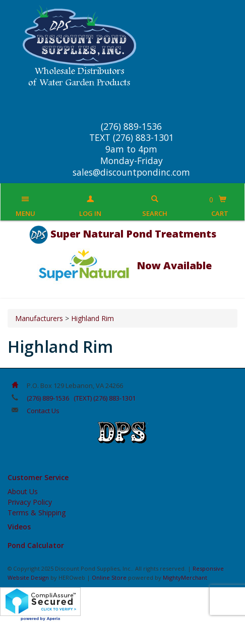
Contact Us (43, 410)
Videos (19, 526)
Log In (90, 213)
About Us (23, 491)
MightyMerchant (185, 577)
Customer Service (38, 477)
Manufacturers (39, 318)
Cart (219, 213)
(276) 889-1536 (48, 398)
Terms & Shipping (37, 512)
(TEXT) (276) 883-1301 (105, 398)
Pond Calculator (36, 545)
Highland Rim (92, 318)
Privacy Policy (30, 502)
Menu (25, 213)
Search (154, 213)
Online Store (109, 577)
